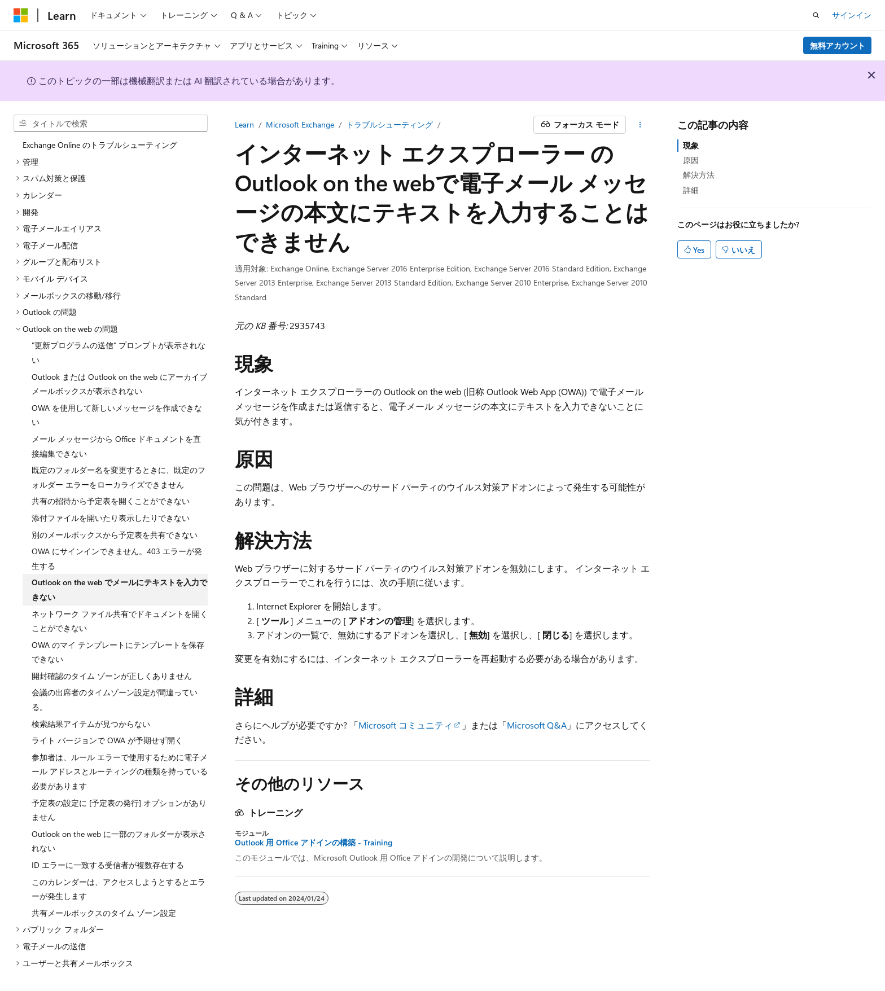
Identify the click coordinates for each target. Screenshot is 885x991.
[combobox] (111, 124)
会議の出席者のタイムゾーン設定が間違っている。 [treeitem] (115, 693)
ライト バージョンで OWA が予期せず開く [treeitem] (107, 734)
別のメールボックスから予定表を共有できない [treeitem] (115, 528)
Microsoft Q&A (537, 725)
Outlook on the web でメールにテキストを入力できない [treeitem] (119, 583)
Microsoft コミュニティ (405, 725)
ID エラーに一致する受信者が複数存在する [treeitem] (108, 858)
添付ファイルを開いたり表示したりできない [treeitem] (111, 511)
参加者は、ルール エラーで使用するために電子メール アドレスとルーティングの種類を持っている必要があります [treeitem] (120, 765)
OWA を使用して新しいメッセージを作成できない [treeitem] (117, 409)
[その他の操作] (640, 125)
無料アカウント (837, 45)
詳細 (691, 190)
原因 (691, 160)
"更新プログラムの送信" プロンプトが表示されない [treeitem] (118, 346)
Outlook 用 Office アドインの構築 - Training (313, 842)
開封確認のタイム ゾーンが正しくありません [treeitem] (112, 669)
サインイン (851, 15)
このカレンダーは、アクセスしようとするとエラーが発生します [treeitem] (118, 883)
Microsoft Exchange (300, 124)
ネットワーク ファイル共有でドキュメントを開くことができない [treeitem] (120, 615)
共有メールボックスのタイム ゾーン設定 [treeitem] (104, 906)
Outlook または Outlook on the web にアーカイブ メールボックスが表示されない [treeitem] (119, 378)
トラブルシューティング (389, 124)
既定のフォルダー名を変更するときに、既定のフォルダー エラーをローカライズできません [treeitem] (118, 471)
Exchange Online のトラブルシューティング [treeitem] (100, 138)
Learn (244, 124)
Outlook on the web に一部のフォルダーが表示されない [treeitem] (119, 835)
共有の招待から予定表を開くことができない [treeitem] (111, 494)
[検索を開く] (816, 15)
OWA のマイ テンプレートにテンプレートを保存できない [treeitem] (118, 646)
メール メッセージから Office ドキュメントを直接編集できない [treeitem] (116, 440)
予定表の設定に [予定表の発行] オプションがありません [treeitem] (119, 804)
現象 (691, 145)
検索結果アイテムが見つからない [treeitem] (91, 717)
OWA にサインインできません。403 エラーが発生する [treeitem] (117, 552)
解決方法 (699, 174)
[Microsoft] (21, 15)
